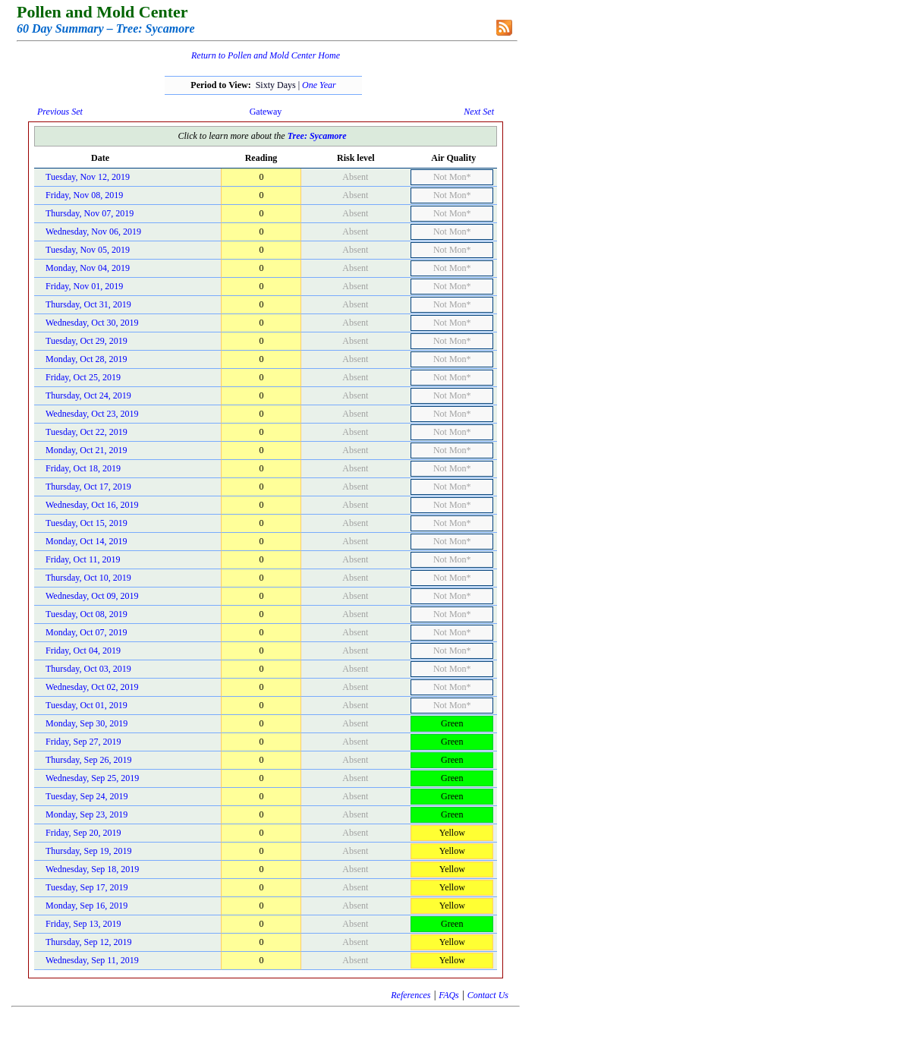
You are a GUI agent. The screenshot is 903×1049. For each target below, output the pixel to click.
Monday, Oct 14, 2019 (86, 541)
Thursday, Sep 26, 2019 (89, 759)
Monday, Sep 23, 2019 (86, 814)
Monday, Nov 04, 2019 (88, 268)
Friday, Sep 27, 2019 (83, 741)
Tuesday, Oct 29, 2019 (86, 340)
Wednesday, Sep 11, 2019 (92, 960)
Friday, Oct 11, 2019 (83, 559)
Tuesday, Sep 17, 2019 (86, 887)
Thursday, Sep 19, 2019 (89, 851)
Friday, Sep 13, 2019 (83, 923)
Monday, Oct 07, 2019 (86, 632)
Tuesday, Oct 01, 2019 (86, 705)
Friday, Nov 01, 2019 (84, 286)
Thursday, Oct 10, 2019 (88, 577)
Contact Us (487, 995)
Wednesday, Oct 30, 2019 (92, 322)
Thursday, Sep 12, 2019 (89, 942)
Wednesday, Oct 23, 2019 (92, 413)
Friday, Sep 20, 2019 (83, 832)
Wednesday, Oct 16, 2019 (92, 504)
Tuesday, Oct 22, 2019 (86, 432)
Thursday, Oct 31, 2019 (88, 304)
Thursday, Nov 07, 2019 (90, 213)
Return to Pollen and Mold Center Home (265, 55)
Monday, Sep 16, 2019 (86, 905)
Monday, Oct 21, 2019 (86, 450)
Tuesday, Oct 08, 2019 (86, 614)
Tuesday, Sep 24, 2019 (86, 796)
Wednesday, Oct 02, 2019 (92, 687)
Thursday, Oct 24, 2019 (88, 395)
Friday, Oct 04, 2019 (83, 650)
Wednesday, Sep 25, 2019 (92, 778)
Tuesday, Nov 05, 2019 (88, 249)
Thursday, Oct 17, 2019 (88, 486)
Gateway (266, 111)
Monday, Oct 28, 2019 (86, 359)
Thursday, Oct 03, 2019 (88, 668)
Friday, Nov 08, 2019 (84, 195)
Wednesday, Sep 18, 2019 (92, 869)
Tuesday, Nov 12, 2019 (88, 177)
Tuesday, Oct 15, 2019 (86, 523)
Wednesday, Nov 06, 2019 (93, 231)
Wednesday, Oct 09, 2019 (92, 596)
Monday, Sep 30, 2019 (86, 723)
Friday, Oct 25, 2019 (83, 377)
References (410, 995)
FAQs (448, 995)
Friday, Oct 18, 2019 (83, 468)
